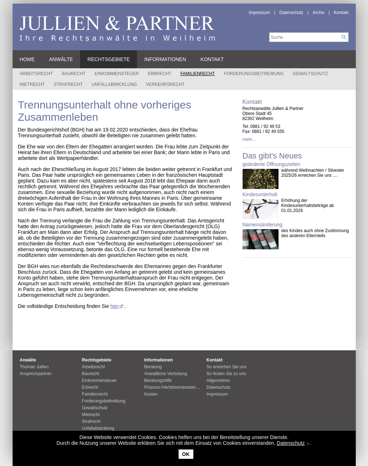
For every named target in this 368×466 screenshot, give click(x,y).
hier (114, 306)
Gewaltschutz (310, 73)
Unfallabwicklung (114, 84)
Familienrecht (197, 73)
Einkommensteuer (117, 73)
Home (27, 59)
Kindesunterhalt (260, 194)
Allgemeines (218, 380)
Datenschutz (291, 443)
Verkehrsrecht (165, 84)
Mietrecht (32, 84)
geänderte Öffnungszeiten (271, 164)
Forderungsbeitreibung (254, 73)
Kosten (150, 394)
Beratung (153, 366)
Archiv (319, 12)
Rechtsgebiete (108, 59)
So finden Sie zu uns (226, 373)
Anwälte (61, 59)
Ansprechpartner (36, 373)
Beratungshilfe (158, 380)
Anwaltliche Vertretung (165, 373)
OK (186, 454)
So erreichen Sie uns (227, 366)
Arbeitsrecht (36, 73)
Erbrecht (159, 73)
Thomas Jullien (34, 366)
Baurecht (74, 73)
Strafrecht (68, 84)
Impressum (259, 12)
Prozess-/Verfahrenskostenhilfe (174, 387)
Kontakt (341, 12)
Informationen (165, 59)
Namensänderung (262, 224)
